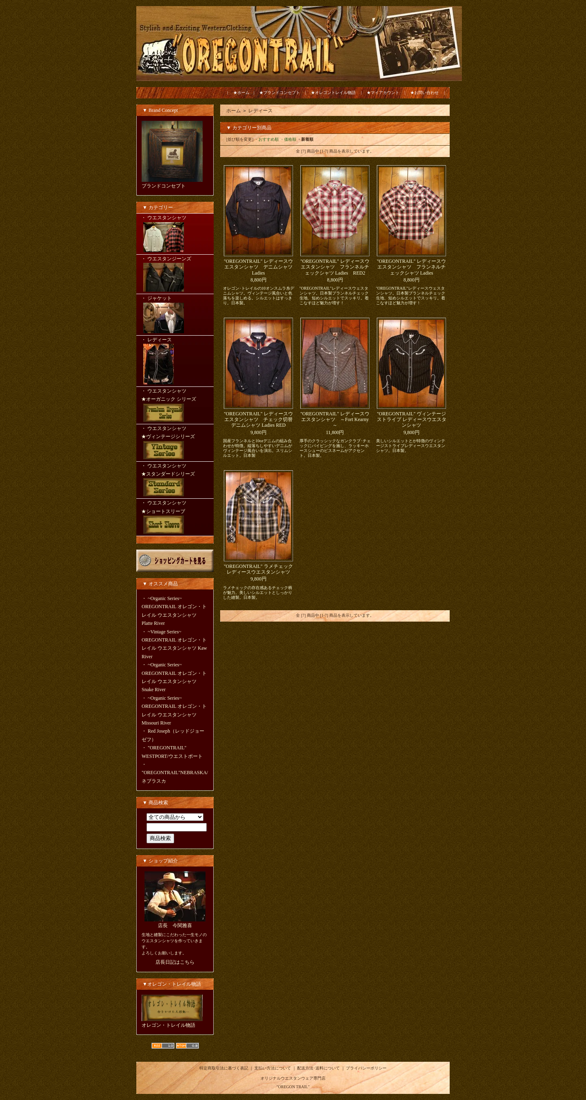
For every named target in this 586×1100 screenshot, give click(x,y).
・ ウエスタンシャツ (175, 234)
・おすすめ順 (266, 139)
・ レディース (175, 361)
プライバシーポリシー (366, 1068)
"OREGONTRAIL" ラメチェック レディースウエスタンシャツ (258, 569)
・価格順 (288, 139)
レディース (260, 110)
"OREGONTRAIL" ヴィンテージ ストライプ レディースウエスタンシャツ (411, 419)
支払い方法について (272, 1068)
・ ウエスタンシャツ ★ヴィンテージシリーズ (175, 443)
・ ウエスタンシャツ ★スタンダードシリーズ (175, 481)
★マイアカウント (383, 92)
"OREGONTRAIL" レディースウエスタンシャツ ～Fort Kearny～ (335, 419)
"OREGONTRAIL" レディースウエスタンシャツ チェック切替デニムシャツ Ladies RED (258, 419)
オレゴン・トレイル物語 (168, 1025)
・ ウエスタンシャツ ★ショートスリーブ (175, 518)
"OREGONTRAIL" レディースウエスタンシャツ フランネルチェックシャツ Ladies (411, 267)
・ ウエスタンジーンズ (175, 275)
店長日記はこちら (175, 962)
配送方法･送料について (318, 1068)
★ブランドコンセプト (279, 92)
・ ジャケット (175, 315)
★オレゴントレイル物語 (333, 92)
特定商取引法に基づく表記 (223, 1068)
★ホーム (241, 92)
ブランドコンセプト (164, 186)
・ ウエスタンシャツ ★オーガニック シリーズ (175, 406)
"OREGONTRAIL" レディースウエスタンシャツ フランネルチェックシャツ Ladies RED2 (335, 267)
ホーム (233, 110)
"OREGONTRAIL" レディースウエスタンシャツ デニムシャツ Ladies (258, 267)
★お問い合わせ (424, 92)
